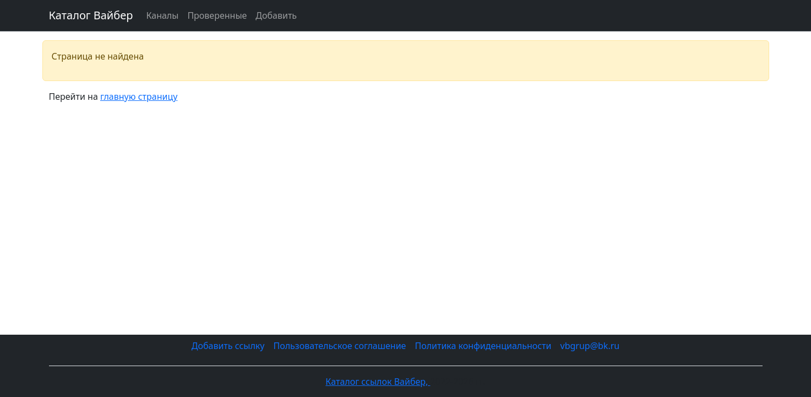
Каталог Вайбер (91, 15)
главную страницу (138, 96)
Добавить (276, 15)
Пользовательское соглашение (339, 346)
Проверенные (217, 15)
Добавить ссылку (228, 346)
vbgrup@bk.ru (590, 346)
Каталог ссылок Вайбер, (377, 381)
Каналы (162, 15)
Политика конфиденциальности (483, 346)
